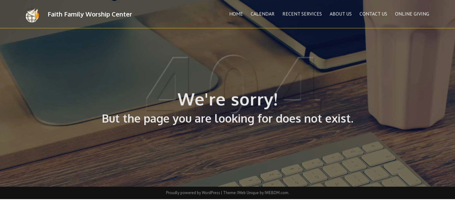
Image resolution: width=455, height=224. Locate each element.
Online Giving (412, 14)
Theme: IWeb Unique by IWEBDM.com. (256, 192)
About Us (341, 14)
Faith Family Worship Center (90, 14)
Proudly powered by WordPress (193, 192)
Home (236, 14)
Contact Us (373, 14)
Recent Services (302, 14)
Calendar (263, 14)
